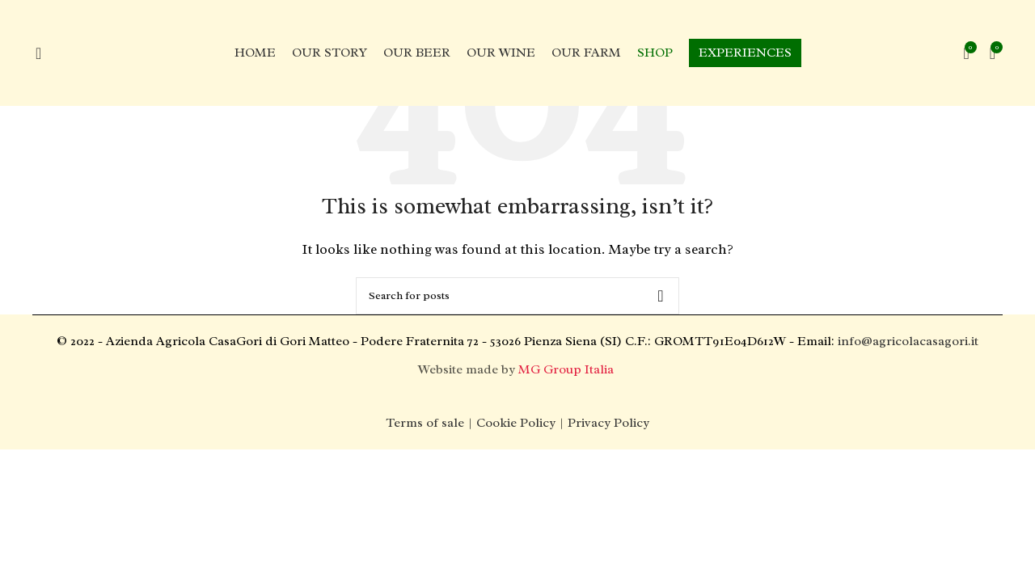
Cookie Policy (516, 423)
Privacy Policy (608, 423)
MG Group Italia (567, 369)
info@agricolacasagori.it (908, 341)
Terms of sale (425, 423)
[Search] (517, 295)
